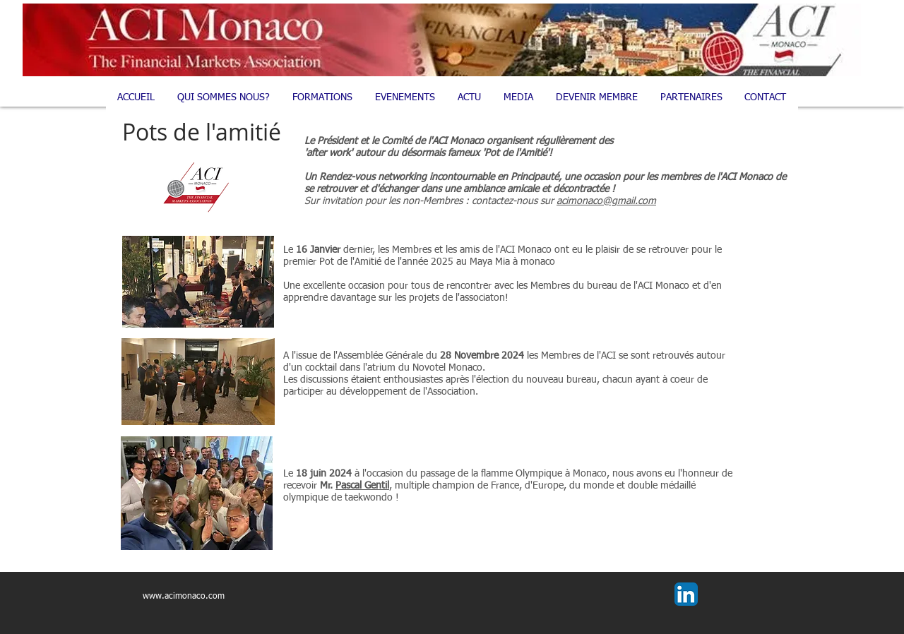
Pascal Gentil (362, 486)
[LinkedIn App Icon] (686, 594)
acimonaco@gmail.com (606, 201)
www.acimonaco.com (184, 596)
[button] (323, 97)
